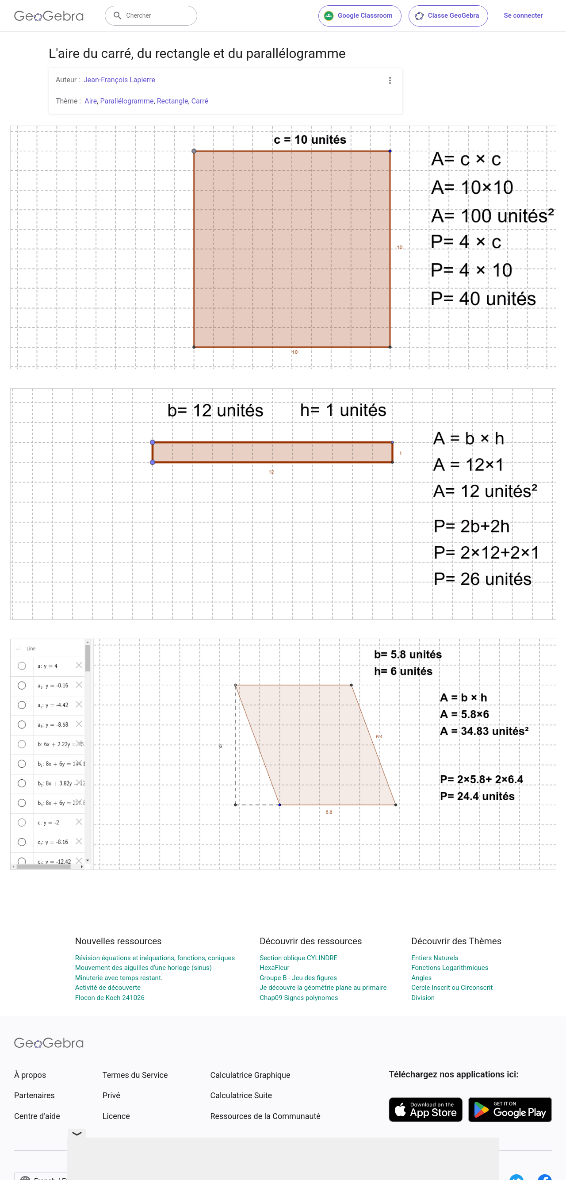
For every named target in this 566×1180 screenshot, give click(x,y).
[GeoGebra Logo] (49, 16)
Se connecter (523, 15)
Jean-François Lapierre (119, 80)
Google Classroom (358, 16)
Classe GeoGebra (446, 16)
